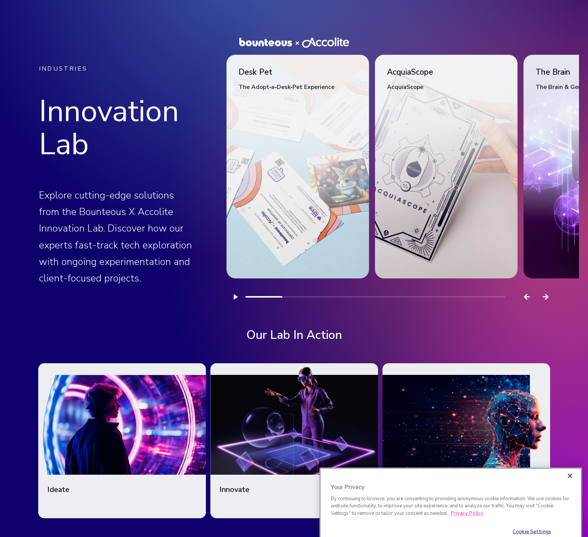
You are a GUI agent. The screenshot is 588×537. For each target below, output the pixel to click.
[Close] (570, 486)
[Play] (235, 296)
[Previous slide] (527, 296)
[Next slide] (545, 296)
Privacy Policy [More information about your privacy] (467, 523)
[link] (297, 166)
